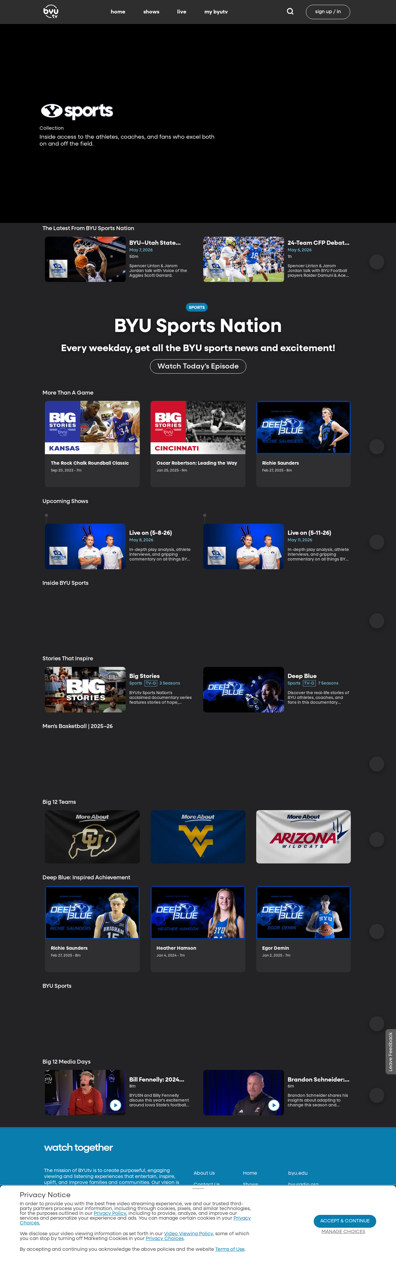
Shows (250, 1185)
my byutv (216, 12)
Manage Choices (343, 1232)
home (118, 12)
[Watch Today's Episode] (198, 366)
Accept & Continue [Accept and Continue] (345, 1221)
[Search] (290, 12)
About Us (204, 1173)
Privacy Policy (110, 1213)
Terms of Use (230, 1249)
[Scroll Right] (376, 261)
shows (151, 12)
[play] (129, 454)
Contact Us (207, 1185)
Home (250, 1173)
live (181, 12)
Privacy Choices (164, 1238)
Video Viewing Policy (188, 1234)
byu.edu (298, 1173)
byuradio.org (303, 1185)
